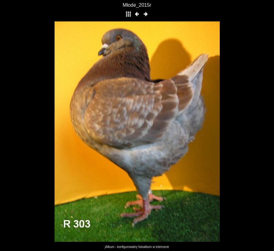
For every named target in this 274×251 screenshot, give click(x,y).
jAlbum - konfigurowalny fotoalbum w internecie (137, 247)
